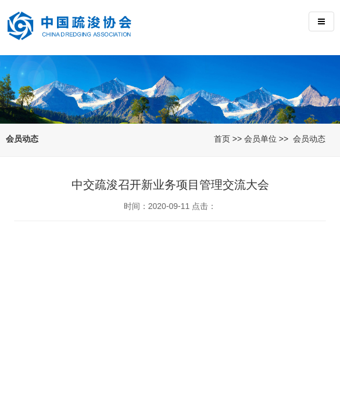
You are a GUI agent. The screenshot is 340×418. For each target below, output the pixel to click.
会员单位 (260, 138)
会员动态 (309, 138)
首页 (222, 138)
